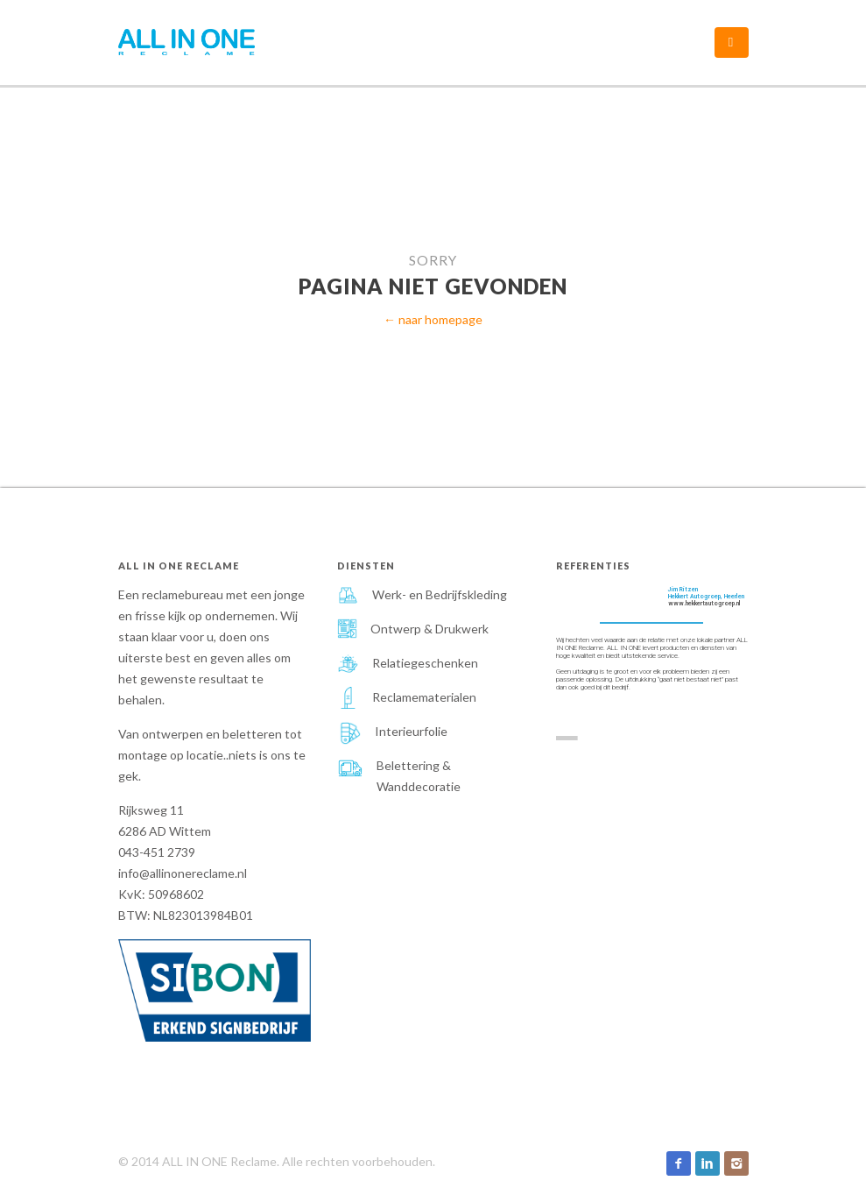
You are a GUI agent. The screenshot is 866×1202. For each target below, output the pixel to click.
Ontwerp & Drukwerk (429, 628)
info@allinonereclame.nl (182, 873)
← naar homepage (433, 319)
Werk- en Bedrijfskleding (439, 594)
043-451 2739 (156, 852)
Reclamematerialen (424, 696)
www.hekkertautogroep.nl (704, 603)
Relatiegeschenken (425, 662)
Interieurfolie (411, 731)
